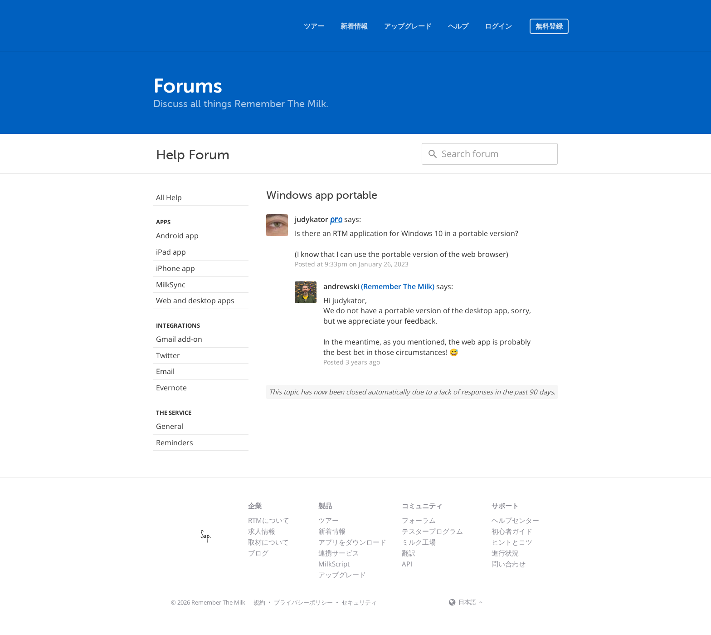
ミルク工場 (419, 541)
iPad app (171, 252)
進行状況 (505, 552)
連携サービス (338, 552)
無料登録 (549, 26)
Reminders (174, 443)
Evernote (171, 388)
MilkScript (334, 563)
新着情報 (354, 26)
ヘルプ (458, 26)
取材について (268, 541)
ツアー (314, 26)
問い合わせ (509, 563)
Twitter (168, 355)
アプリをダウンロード (352, 541)
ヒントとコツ (512, 541)
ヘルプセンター (515, 520)
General (169, 426)
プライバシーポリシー (303, 602)
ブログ (258, 552)
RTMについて (268, 520)
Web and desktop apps (195, 300)
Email (165, 371)
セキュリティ (359, 602)
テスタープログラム (432, 531)
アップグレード (408, 26)
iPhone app (175, 268)
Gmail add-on (179, 339)
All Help (169, 197)
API (407, 563)
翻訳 (408, 552)
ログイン (498, 26)
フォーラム (419, 520)
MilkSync (170, 285)
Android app (177, 236)
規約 (259, 602)
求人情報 (261, 531)
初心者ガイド (512, 531)
